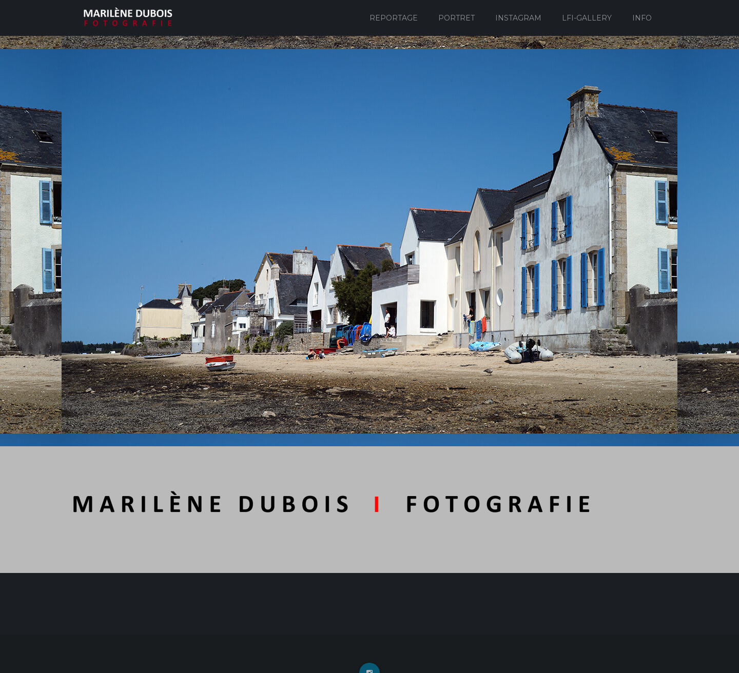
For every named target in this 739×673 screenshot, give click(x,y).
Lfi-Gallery (587, 18)
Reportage (393, 18)
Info (642, 18)
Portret (456, 18)
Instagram (518, 18)
